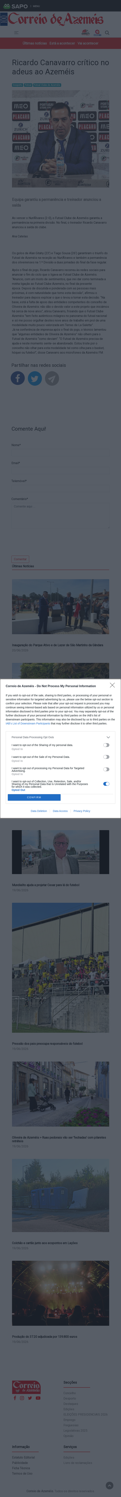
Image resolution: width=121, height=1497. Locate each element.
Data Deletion (39, 811)
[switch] (106, 745)
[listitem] (60, 737)
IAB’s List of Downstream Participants (28, 723)
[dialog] (60, 748)
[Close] (113, 686)
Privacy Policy (82, 811)
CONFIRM (34, 797)
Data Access (60, 811)
